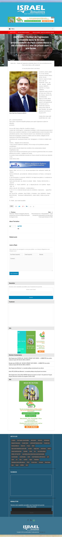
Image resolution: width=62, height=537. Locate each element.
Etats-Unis (28, 55)
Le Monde (44, 55)
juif (47, 457)
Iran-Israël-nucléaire (42, 451)
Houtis (30, 451)
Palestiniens (36, 459)
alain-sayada (33, 440)
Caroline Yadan (25, 443)
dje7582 (27, 54)
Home (9, 59)
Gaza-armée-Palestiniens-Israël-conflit (19, 448)
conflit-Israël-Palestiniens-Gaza (36, 443)
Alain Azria (40, 440)
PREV (28, 462)
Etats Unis (23, 446)
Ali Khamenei (46, 440)
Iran (35, 451)
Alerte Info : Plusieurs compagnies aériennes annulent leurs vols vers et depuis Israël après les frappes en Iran (20, 214)
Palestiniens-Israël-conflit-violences (18, 462)
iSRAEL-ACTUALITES (16, 454)
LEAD (13, 459)
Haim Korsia (43, 448)
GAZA (33, 446)
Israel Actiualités (15, 457)
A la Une (17, 55)
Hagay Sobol (36, 448)
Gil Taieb (30, 448)
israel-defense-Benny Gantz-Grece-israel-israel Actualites (33, 454)
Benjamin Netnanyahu (16, 443)
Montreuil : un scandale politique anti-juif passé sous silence (30, 368)
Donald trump (46, 443)
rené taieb (41, 462)
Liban (20, 459)
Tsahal (17, 465)
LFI (16, 459)
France (36, 55)
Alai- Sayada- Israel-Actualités (23, 440)
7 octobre (13, 440)
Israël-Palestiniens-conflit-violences (38, 457)
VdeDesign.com (42, 532)
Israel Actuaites (23, 457)
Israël (40, 55)
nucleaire (25, 459)
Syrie (12, 465)
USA (27, 465)
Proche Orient (30, 57)
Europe (33, 55)
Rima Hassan (47, 462)
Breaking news (23, 55)
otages (30, 459)
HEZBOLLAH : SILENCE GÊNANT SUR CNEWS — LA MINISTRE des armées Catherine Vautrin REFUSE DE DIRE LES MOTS (29, 364)
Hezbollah (25, 451)
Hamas (49, 448)
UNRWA (22, 465)
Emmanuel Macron (15, 446)
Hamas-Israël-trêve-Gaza (16, 451)
